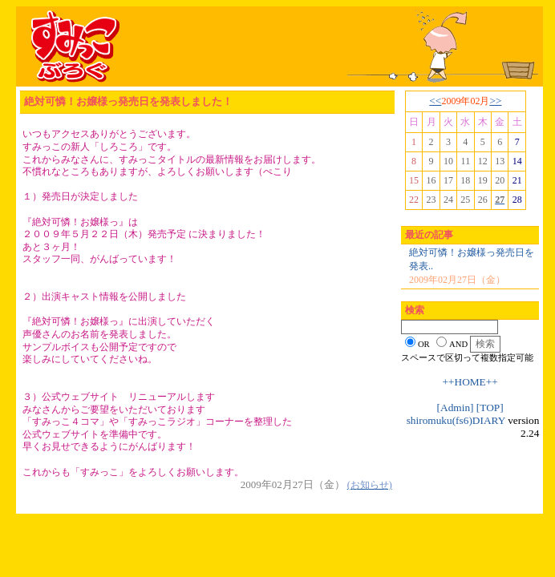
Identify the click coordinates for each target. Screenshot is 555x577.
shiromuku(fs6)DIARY (456, 420)
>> (495, 101)
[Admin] (455, 407)
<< (435, 101)
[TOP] (490, 407)
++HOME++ (469, 382)
